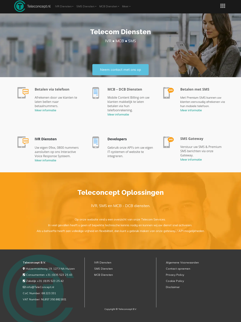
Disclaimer (173, 287)
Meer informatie (45, 110)
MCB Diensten (108, 6)
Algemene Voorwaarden (182, 262)
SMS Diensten (85, 6)
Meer (125, 6)
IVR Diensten (63, 6)
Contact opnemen (178, 268)
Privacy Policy (175, 275)
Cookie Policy (175, 281)
